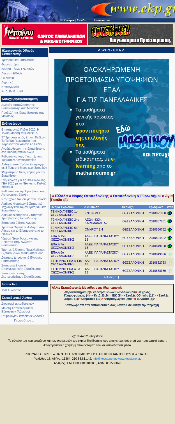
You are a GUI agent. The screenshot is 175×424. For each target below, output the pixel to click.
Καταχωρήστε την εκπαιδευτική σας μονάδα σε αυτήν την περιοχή (112, 305)
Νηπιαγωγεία (10, 86)
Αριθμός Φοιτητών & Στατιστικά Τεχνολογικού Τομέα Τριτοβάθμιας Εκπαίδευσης (23, 207)
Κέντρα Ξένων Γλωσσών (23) (115, 292)
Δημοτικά (7, 82)
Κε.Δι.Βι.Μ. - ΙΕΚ (12, 91)
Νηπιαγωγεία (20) (118, 298)
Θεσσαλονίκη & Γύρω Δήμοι (136, 196)
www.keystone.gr (129, 358)
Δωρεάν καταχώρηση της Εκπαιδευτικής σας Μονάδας (20, 106)
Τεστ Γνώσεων (10, 290)
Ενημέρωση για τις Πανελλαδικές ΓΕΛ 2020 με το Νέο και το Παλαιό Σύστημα (23, 183)
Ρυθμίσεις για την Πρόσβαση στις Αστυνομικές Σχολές (23, 193)
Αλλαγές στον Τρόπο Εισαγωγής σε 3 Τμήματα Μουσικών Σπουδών (24, 166)
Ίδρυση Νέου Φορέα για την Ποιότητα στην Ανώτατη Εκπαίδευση (19, 242)
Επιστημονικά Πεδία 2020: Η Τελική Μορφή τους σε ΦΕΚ (20, 131)
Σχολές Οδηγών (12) (140, 295)
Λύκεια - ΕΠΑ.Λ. (12, 73)
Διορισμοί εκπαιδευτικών (17, 303)
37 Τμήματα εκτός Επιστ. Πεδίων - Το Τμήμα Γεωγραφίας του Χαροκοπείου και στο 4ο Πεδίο (24, 141)
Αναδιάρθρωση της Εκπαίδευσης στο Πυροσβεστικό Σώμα (23, 150)
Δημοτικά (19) (92, 298)
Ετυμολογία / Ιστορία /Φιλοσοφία (22, 316)
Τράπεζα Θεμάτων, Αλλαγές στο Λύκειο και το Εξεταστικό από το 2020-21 (22, 230)
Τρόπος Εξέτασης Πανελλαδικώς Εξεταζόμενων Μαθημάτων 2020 (23, 251)
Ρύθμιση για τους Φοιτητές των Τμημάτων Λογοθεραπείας (21, 158)
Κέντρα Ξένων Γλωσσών (17, 68)
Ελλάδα (61, 196)
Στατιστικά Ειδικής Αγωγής (18, 222)
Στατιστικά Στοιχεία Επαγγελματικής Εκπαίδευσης (21, 267)
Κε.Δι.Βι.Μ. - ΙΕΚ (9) (107, 295)
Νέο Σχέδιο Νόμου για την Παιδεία (24, 199)
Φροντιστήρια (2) (78, 292)
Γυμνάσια (7, 77)
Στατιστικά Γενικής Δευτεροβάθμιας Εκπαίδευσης (21, 275)
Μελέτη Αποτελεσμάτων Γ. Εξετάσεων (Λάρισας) (18, 309)
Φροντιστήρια (10, 64)
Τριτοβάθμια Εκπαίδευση (17, 59)
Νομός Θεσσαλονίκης (90, 196)
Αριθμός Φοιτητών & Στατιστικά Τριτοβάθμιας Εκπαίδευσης (22, 216)
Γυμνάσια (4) (144, 298)
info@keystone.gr (104, 358)
